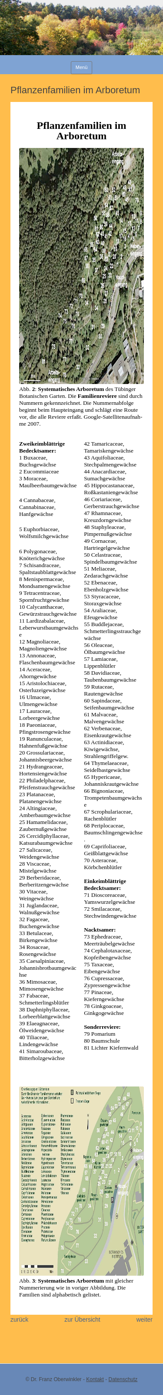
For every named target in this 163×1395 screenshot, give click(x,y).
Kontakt (95, 1379)
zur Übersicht (82, 1319)
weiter (144, 1319)
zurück (19, 1319)
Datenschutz (123, 1379)
